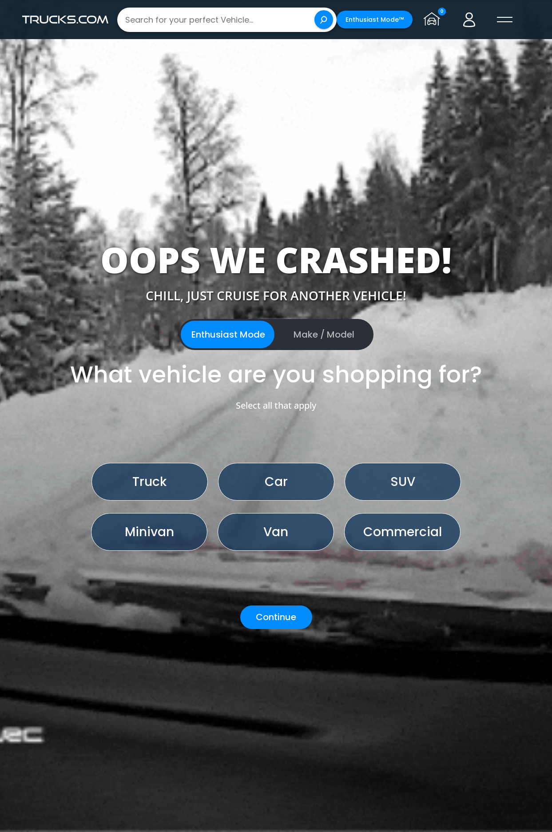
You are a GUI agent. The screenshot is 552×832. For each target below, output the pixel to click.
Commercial (402, 532)
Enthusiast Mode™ (374, 19)
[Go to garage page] (434, 19)
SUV (402, 481)
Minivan (149, 532)
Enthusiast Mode (228, 334)
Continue (276, 617)
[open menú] (505, 19)
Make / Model (324, 334)
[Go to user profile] (469, 19)
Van (275, 532)
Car (276, 481)
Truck (149, 481)
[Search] (323, 19)
